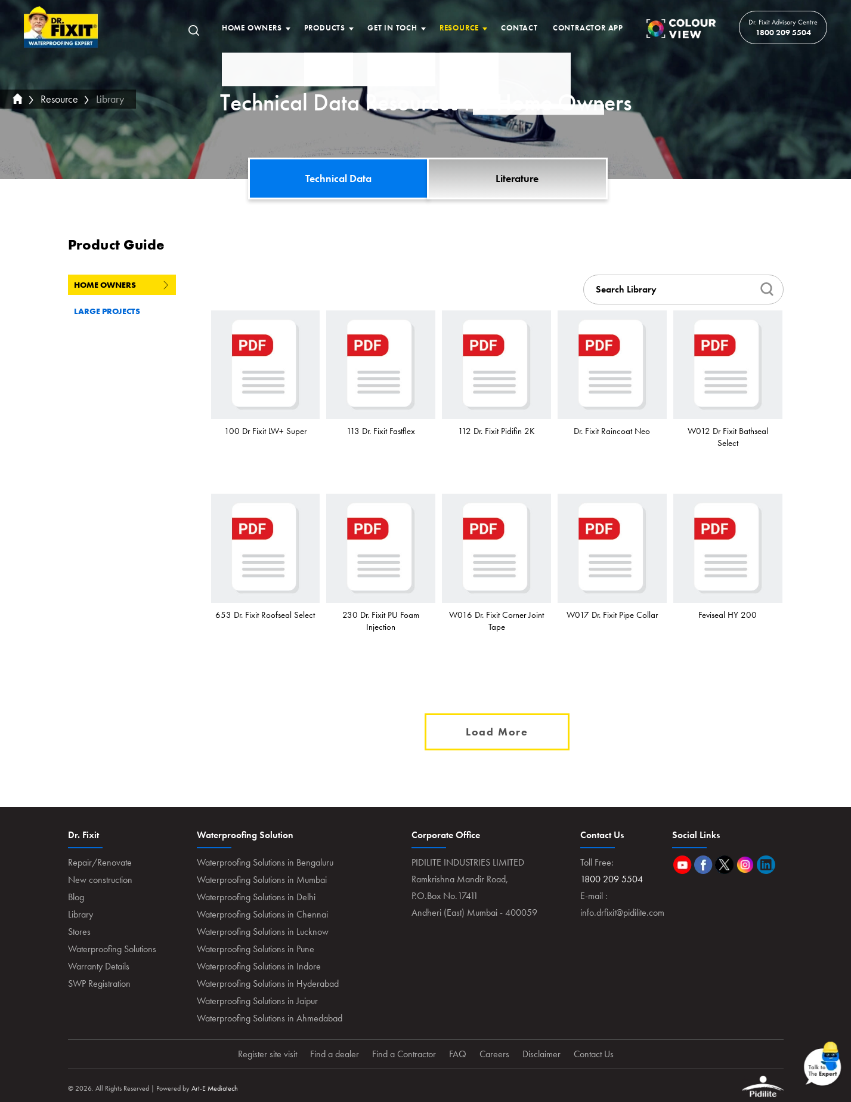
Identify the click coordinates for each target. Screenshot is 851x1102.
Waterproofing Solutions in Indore (259, 966)
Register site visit (267, 1054)
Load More (497, 731)
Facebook (703, 864)
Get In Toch (392, 28)
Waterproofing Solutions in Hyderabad (268, 983)
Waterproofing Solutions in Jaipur (257, 1001)
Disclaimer (541, 1054)
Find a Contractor (404, 1054)
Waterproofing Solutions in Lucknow (263, 931)
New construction (100, 879)
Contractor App (588, 28)
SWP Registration (99, 983)
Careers (494, 1054)
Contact (519, 28)
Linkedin (766, 864)
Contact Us (594, 1054)
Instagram (745, 864)
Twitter (724, 864)
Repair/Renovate (100, 862)
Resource (459, 28)
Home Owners (252, 28)
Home (61, 27)
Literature (517, 178)
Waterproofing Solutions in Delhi (256, 897)
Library (110, 99)
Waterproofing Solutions (112, 949)
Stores (79, 931)
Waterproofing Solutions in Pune (255, 949)
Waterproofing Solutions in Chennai (262, 914)
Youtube (682, 864)
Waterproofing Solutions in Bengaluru (265, 862)
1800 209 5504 (783, 32)
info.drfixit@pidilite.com (622, 912)
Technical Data (338, 178)
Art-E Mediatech (214, 1088)
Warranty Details (98, 966)
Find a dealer (334, 1054)
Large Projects (121, 311)
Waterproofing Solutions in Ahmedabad (269, 1018)
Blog (76, 897)
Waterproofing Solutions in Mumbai (262, 879)
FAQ (457, 1054)
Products (324, 28)
